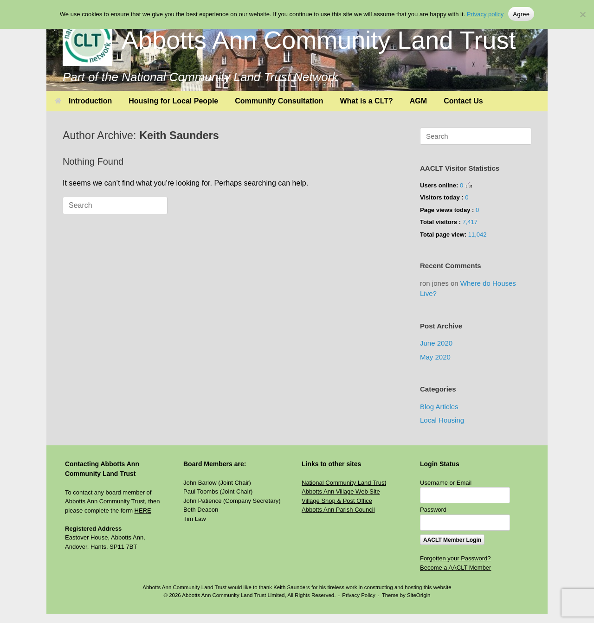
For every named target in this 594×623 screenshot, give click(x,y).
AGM (418, 101)
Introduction (83, 101)
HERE (143, 510)
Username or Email (445, 482)
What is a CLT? (366, 101)
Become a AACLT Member (455, 567)
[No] (582, 14)
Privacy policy (485, 14)
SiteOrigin (419, 595)
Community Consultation (279, 101)
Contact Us (463, 101)
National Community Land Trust (344, 482)
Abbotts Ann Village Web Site (341, 491)
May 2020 (435, 357)
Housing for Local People (173, 101)
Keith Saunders (179, 135)
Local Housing (442, 420)
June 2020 (436, 343)
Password (433, 509)
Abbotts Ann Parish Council (338, 509)
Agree (521, 14)
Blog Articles (439, 407)
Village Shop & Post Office (337, 500)
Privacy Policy (358, 595)
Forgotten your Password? (455, 558)
